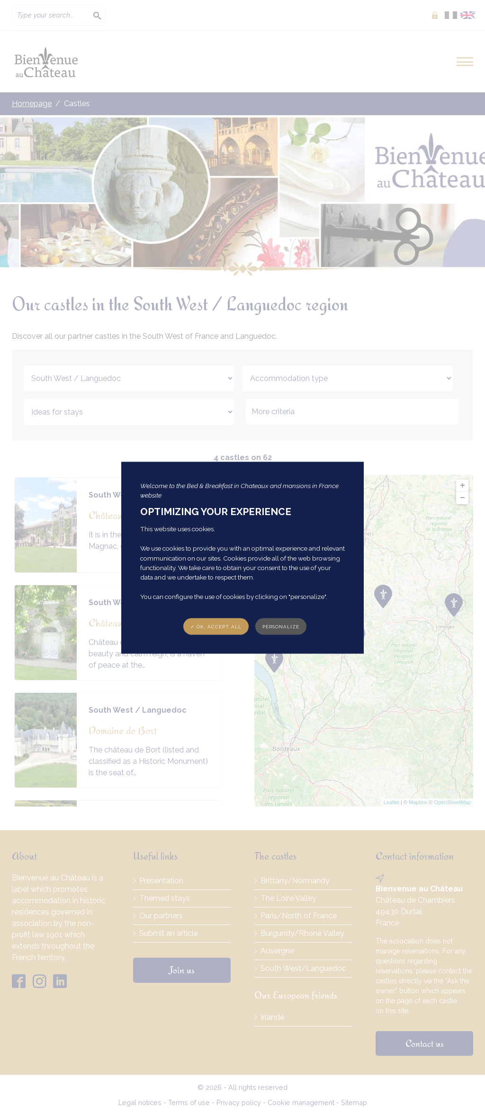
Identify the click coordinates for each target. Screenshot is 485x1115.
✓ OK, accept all (216, 626)
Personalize (280, 626)
